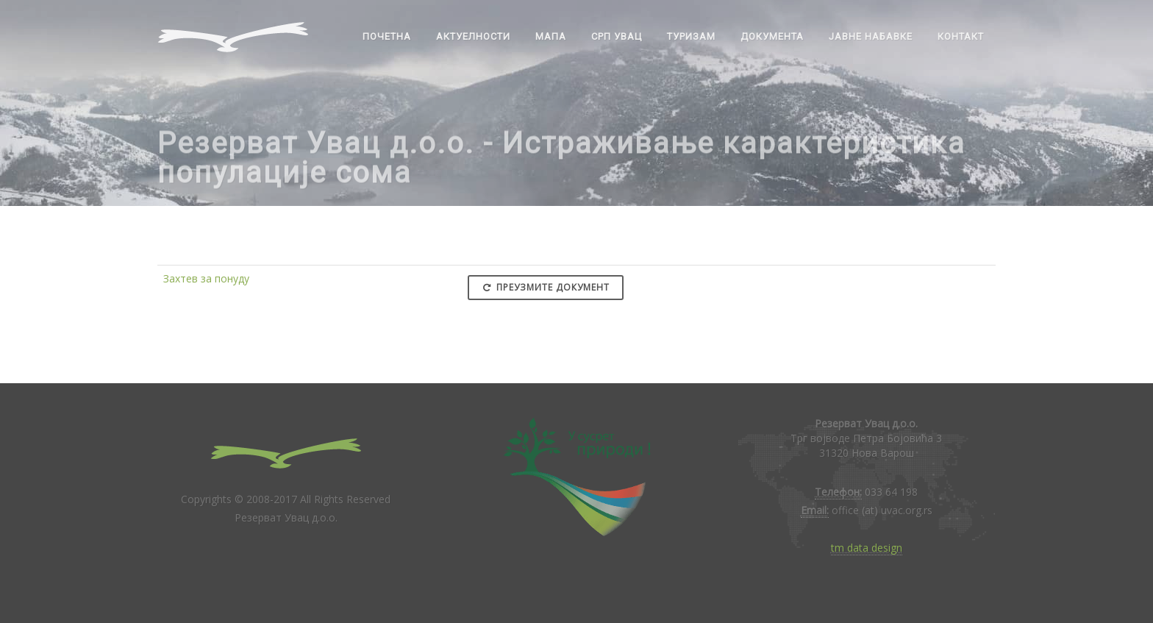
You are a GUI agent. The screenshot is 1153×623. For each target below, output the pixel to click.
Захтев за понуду (206, 278)
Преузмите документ (546, 287)
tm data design (866, 548)
